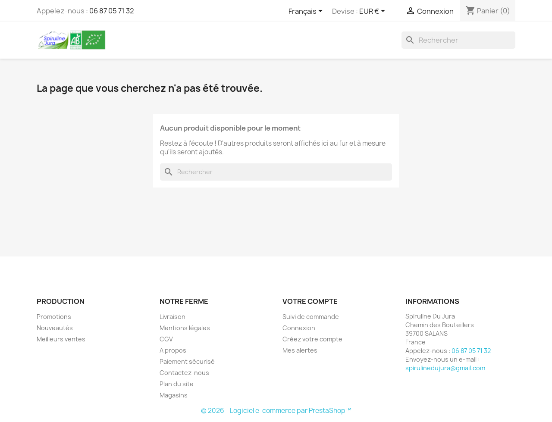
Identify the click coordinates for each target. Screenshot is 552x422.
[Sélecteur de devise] (373, 11)
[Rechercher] (458, 40)
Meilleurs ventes (61, 339)
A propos (173, 350)
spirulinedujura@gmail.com (445, 368)
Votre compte (310, 301)
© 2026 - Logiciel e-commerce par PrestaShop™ (276, 410)
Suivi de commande (310, 317)
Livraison (172, 317)
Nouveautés (55, 328)
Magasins (174, 395)
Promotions (54, 317)
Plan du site (177, 384)
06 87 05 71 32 (111, 11)
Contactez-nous (184, 373)
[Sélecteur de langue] (307, 11)
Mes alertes (299, 350)
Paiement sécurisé (187, 361)
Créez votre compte (312, 339)
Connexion (298, 328)
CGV (166, 339)
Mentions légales (185, 328)
